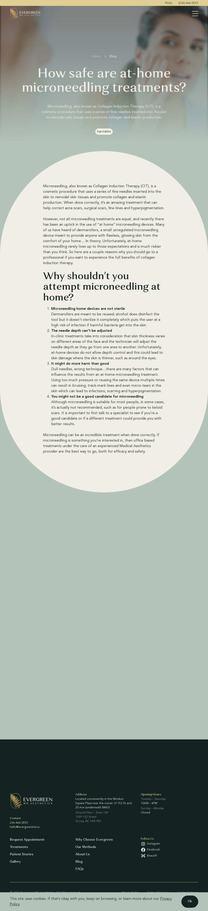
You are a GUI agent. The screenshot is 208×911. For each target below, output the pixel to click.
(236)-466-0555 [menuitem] (188, 3)
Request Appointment (27, 839)
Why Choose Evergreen (94, 839)
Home (96, 56)
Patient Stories (21, 854)
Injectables (104, 131)
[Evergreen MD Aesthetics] (25, 13)
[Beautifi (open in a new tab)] (169, 855)
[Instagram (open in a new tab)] (169, 843)
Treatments (19, 847)
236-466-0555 (19, 822)
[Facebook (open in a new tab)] (169, 849)
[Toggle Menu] (195, 13)
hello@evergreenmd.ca (24, 827)
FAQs (79, 869)
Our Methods (85, 847)
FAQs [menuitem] (168, 3)
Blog (112, 56)
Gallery (15, 861)
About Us (82, 854)
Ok (190, 901)
